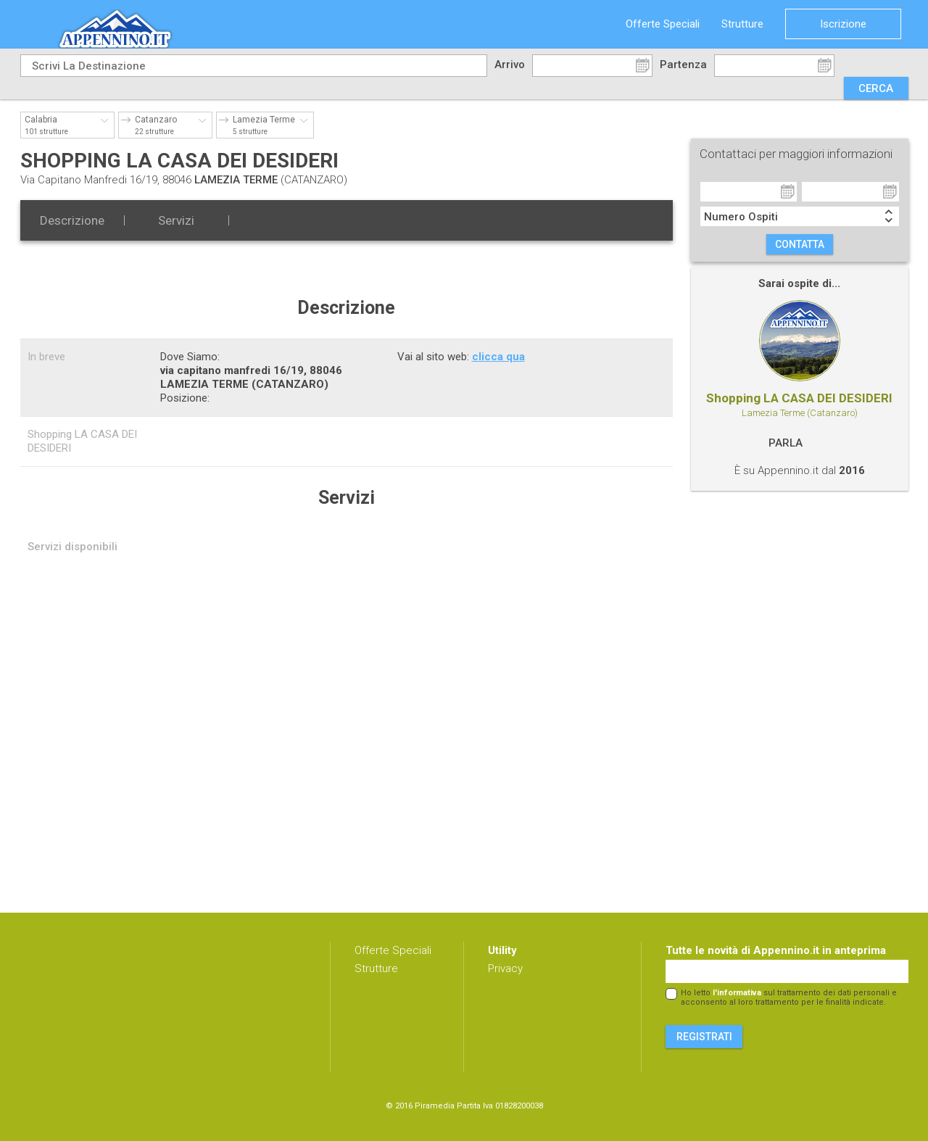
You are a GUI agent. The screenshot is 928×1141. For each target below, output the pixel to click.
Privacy (505, 968)
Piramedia (435, 1106)
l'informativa (737, 992)
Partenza (683, 64)
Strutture (742, 23)
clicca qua (498, 356)
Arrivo (509, 64)
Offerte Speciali (663, 23)
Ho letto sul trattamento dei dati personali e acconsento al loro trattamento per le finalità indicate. (789, 997)
